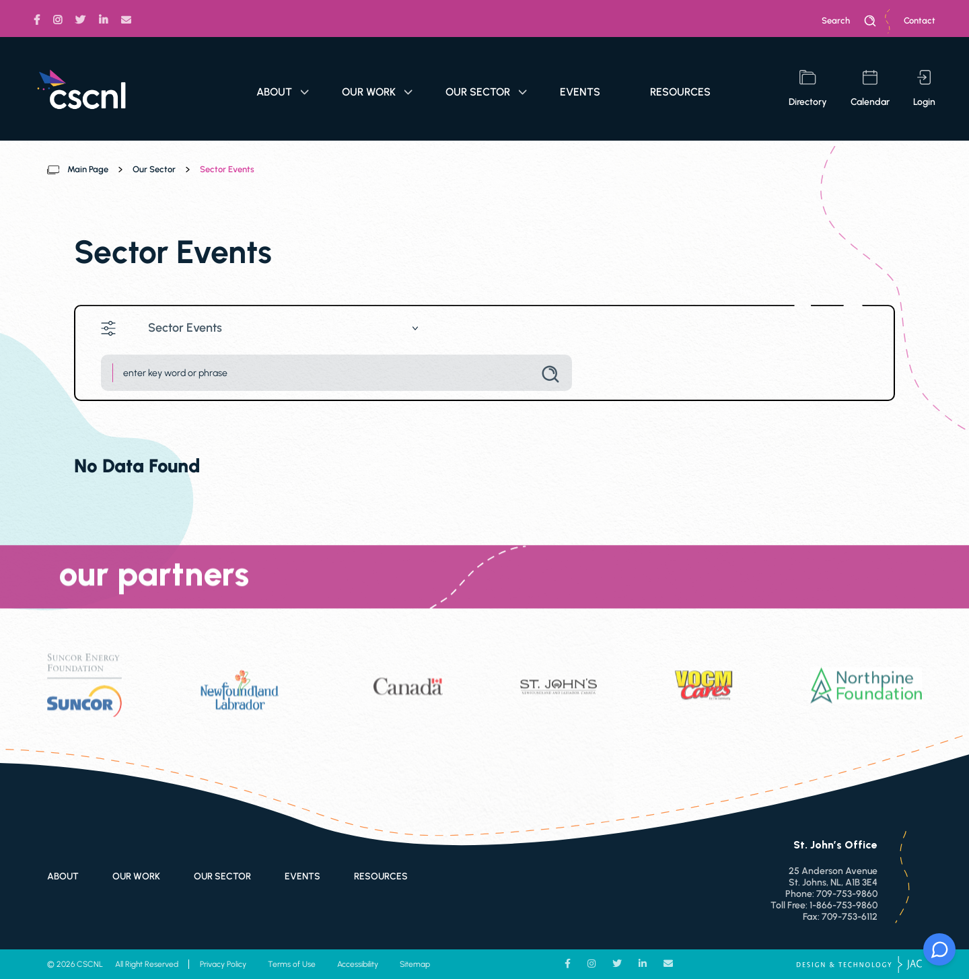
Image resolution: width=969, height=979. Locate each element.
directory (808, 89)
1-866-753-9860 (843, 905)
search (849, 21)
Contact (919, 20)
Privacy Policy (223, 964)
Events (580, 91)
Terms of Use (292, 964)
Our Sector (486, 91)
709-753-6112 (849, 916)
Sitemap (415, 964)
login (924, 89)
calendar (870, 89)
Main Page (87, 169)
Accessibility (357, 964)
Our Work (377, 91)
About (282, 91)
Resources (680, 91)
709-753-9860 (846, 894)
